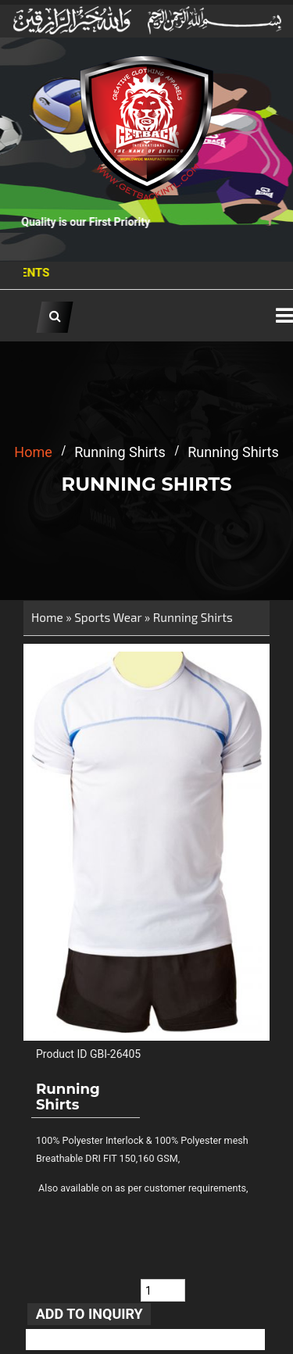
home (33, 452)
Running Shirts (193, 617)
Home (47, 617)
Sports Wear (107, 617)
